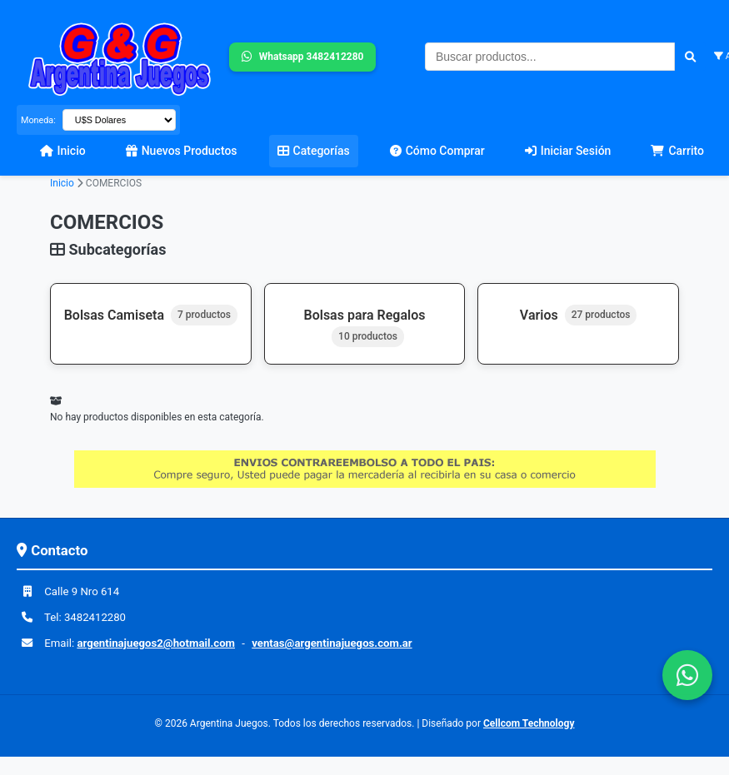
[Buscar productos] (550, 56)
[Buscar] (690, 56)
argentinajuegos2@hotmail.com (156, 643)
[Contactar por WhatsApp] (687, 675)
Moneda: (38, 120)
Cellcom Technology (528, 723)
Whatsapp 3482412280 (303, 57)
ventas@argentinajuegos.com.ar (332, 643)
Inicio (62, 183)
